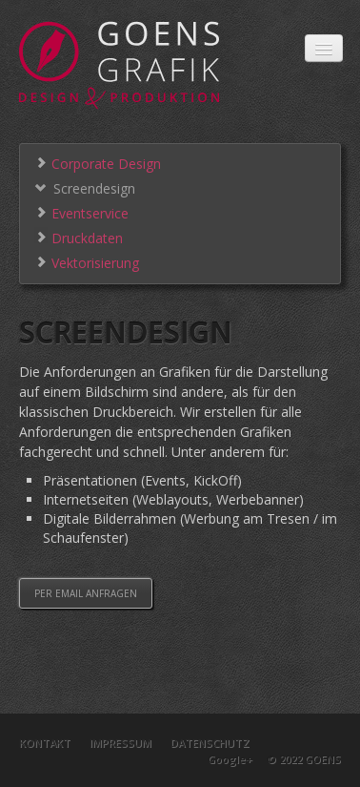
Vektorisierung (86, 262)
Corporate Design (97, 163)
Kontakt (44, 742)
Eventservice (81, 212)
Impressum (120, 742)
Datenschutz (210, 742)
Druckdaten (78, 237)
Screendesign (84, 187)
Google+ (230, 759)
